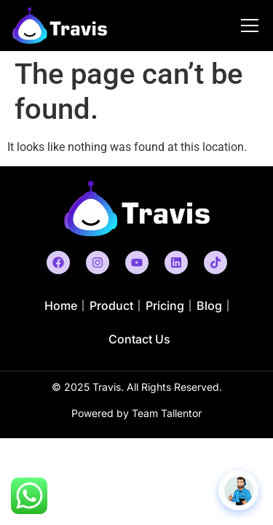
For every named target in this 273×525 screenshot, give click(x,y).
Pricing (165, 305)
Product (111, 305)
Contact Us (139, 339)
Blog (209, 305)
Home (60, 305)
